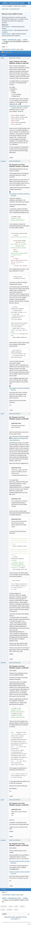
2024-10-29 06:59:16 (14, 799)
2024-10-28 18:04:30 (14, 413)
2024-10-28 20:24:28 (14, 662)
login (8, 49)
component (4, 906)
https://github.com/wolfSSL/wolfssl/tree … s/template (19, 194)
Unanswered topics (15, 9)
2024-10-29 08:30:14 (14, 840)
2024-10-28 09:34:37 (14, 161)
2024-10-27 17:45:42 (14, 58)
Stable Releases (6, 26)
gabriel (2, 413)
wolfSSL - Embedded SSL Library (13, 3)
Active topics (5, 9)
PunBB (13, 917)
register (13, 49)
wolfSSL (25, 39)
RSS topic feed (7, 52)
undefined (9, 909)
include (2, 909)
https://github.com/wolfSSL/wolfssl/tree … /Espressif (19, 389)
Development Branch (7, 30)
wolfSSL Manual (6, 33)
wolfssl (16, 909)
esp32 (16, 906)
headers (22, 906)
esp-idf (10, 906)
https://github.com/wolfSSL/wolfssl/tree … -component (19, 107)
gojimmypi (3, 161)
